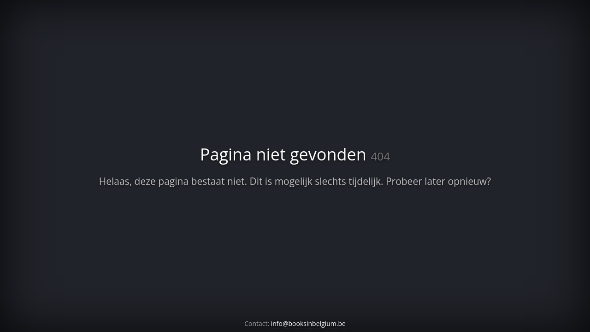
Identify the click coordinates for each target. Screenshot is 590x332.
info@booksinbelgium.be (308, 323)
